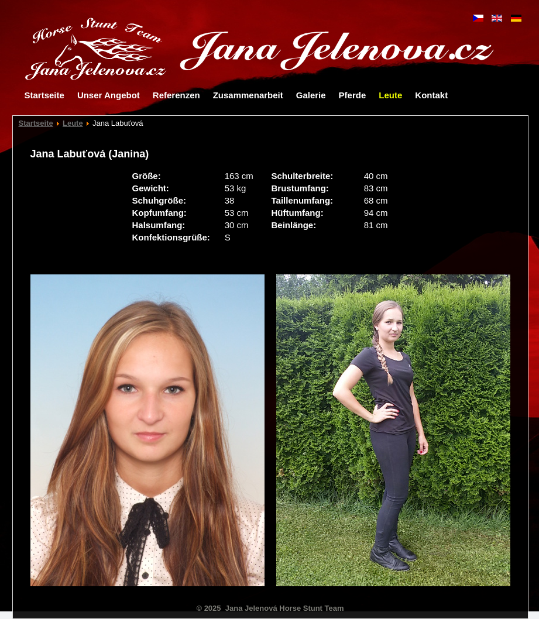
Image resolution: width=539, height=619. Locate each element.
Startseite (44, 95)
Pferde (352, 95)
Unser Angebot (108, 95)
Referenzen (176, 95)
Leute (390, 95)
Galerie (311, 95)
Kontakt (431, 95)
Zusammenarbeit (248, 95)
